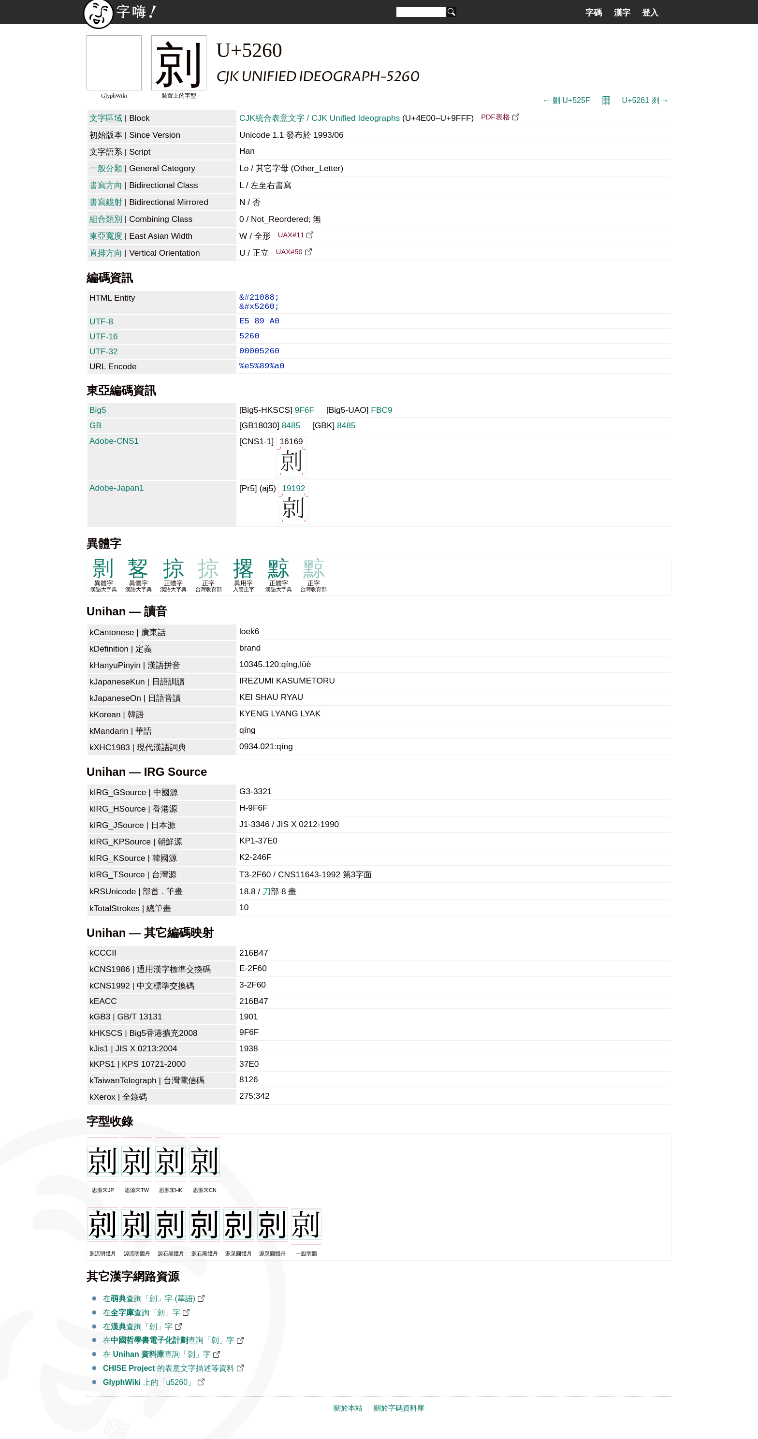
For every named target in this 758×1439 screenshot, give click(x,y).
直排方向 (105, 253)
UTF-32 (103, 360)
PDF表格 (495, 117)
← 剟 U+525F (566, 100)
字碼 (593, 12)
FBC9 (381, 422)
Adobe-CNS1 (114, 453)
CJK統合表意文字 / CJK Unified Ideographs (319, 118)
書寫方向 (105, 185)
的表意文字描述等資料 (168, 1381)
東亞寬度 (105, 236)
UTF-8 (101, 326)
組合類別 (105, 219)
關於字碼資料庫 (399, 1420)
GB (95, 438)
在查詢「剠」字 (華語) (149, 1311)
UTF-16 (103, 343)
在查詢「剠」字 (141, 1325)
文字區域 (105, 118)
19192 (293, 515)
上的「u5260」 (149, 1395)
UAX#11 (291, 235)
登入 (650, 12)
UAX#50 (289, 252)
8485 (291, 438)
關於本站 (348, 1420)
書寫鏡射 (105, 202)
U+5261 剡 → (645, 100)
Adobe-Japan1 (116, 500)
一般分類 (105, 168)
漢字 (622, 12)
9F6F (304, 422)
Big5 (97, 422)
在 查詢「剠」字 (157, 1367)
